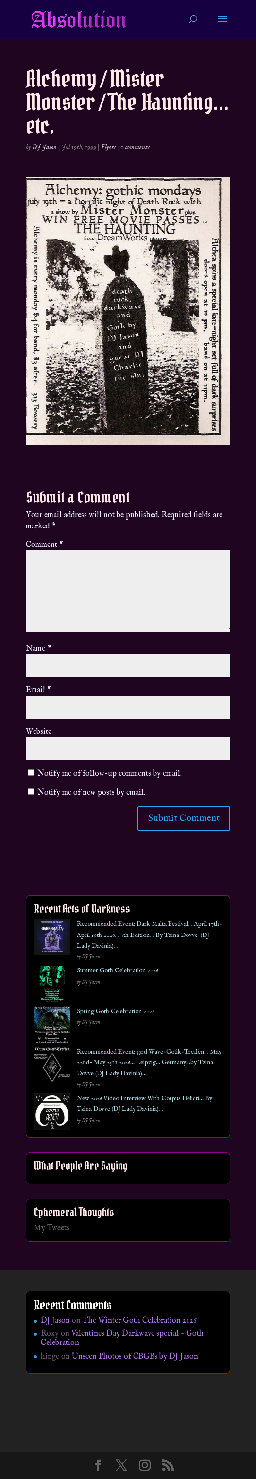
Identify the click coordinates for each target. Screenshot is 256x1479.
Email (38, 690)
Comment (44, 545)
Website (38, 732)
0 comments (135, 147)
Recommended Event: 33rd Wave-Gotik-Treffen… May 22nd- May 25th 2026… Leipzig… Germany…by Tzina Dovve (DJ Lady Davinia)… (149, 1063)
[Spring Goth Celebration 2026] (52, 1026)
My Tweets (51, 1228)
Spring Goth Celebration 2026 (115, 1011)
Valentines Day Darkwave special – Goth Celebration (122, 1338)
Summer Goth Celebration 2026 (117, 971)
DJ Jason (44, 147)
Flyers (108, 147)
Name (38, 649)
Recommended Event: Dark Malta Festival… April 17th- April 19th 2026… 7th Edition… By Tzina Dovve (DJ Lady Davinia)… (149, 935)
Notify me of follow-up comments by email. (109, 774)
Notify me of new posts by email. (91, 793)
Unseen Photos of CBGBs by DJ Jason (135, 1356)
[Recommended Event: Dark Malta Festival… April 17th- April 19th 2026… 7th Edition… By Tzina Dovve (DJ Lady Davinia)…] (52, 939)
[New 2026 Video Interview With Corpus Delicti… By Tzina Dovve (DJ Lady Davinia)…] (52, 1113)
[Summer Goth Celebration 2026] (52, 986)
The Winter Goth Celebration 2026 (140, 1321)
